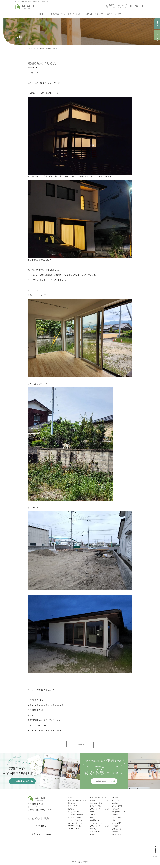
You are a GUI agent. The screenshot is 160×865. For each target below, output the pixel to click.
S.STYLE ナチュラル (76, 823)
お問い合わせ (41, 826)
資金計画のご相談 (96, 803)
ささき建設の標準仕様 (75, 814)
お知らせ (115, 820)
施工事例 (109, 14)
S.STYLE (88, 14)
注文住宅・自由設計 (75, 14)
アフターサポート (96, 832)
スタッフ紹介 (116, 800)
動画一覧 (115, 814)
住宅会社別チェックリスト (99, 800)
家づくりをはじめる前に (98, 797)
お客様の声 (99, 14)
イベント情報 (157, 34)
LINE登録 (115, 826)
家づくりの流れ (95, 806)
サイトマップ (116, 834)
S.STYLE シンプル (75, 826)
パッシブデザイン (96, 823)
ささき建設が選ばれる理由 (55, 14)
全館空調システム (96, 820)
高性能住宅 (72, 803)
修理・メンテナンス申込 (41, 834)
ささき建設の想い (74, 812)
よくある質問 (116, 823)
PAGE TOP (155, 852)
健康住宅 (71, 809)
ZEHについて (94, 814)
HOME (41, 14)
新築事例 (115, 803)
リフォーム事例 (117, 806)
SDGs (92, 834)
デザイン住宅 (72, 806)
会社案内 (118, 14)
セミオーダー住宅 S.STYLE (77, 820)
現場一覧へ (80, 744)
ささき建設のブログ (119, 812)
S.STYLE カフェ (74, 829)
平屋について (94, 817)
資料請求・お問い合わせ (157, 23)
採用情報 (115, 832)
